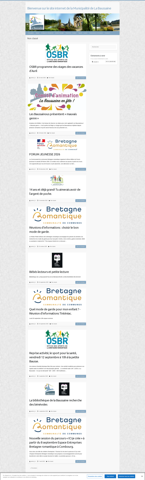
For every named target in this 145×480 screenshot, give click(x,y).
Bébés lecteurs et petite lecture (49, 271)
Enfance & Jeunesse (47, 33)
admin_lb (33, 77)
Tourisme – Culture (71, 33)
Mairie (37, 33)
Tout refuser (110, 477)
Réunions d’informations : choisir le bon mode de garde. (54, 229)
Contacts (107, 33)
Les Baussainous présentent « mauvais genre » (53, 116)
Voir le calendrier (110, 61)
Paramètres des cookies (95, 477)
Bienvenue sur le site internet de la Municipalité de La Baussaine (69, 8)
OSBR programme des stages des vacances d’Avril (56, 69)
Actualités (31, 33)
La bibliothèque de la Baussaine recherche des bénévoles (55, 402)
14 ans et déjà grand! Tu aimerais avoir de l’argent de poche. (54, 191)
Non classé (51, 77)
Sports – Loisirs (82, 33)
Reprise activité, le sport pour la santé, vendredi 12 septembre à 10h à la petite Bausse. (54, 357)
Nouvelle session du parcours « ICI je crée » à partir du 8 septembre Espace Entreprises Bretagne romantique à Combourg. (56, 442)
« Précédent (33, 468)
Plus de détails (81, 78)
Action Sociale (59, 33)
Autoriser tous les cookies (126, 477)
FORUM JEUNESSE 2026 (44, 154)
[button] (95, 62)
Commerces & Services (96, 33)
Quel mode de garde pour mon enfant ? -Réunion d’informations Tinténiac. (54, 311)
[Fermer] (142, 477)
